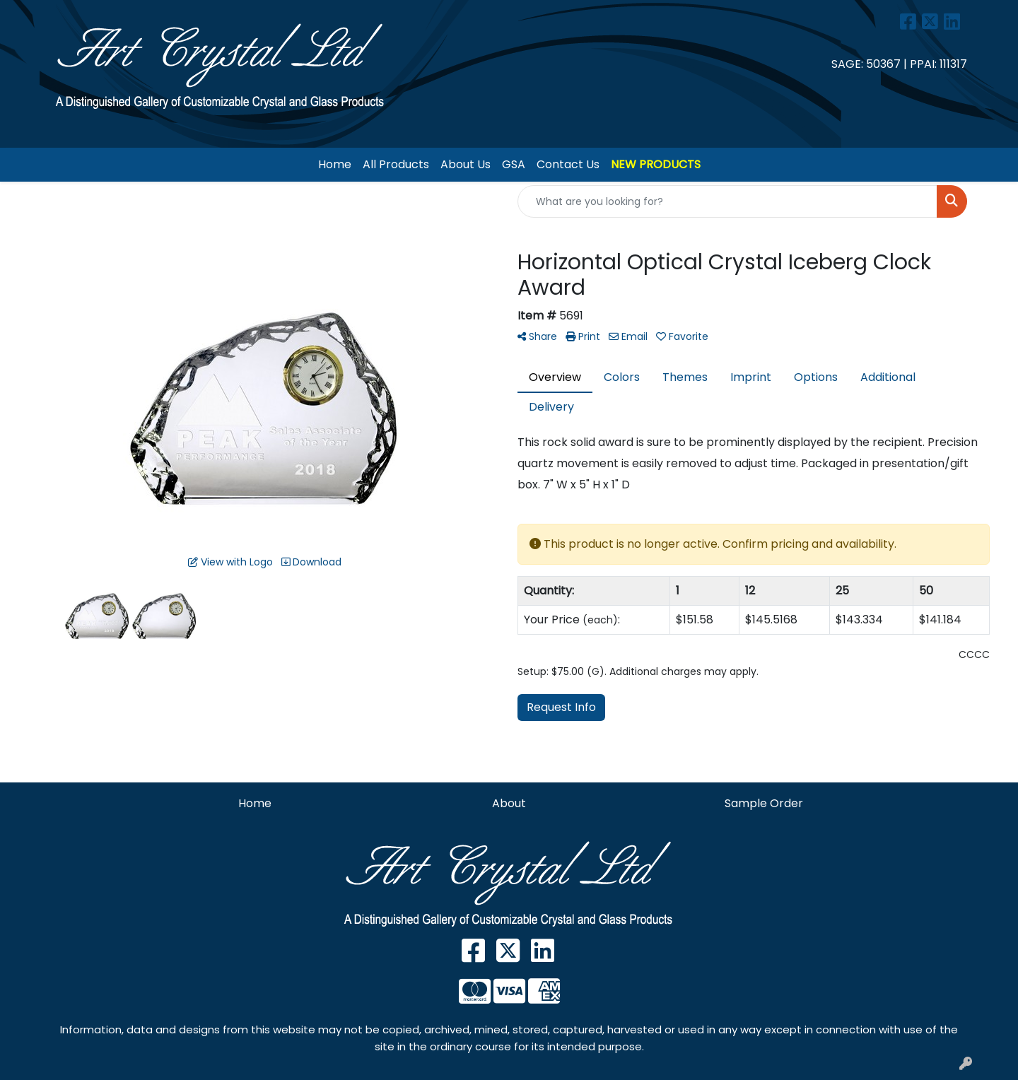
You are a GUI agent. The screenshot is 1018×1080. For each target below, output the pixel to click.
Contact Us (568, 164)
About (509, 803)
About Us (465, 164)
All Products (396, 164)
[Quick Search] (727, 201)
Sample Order (764, 803)
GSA (513, 164)
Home (334, 164)
